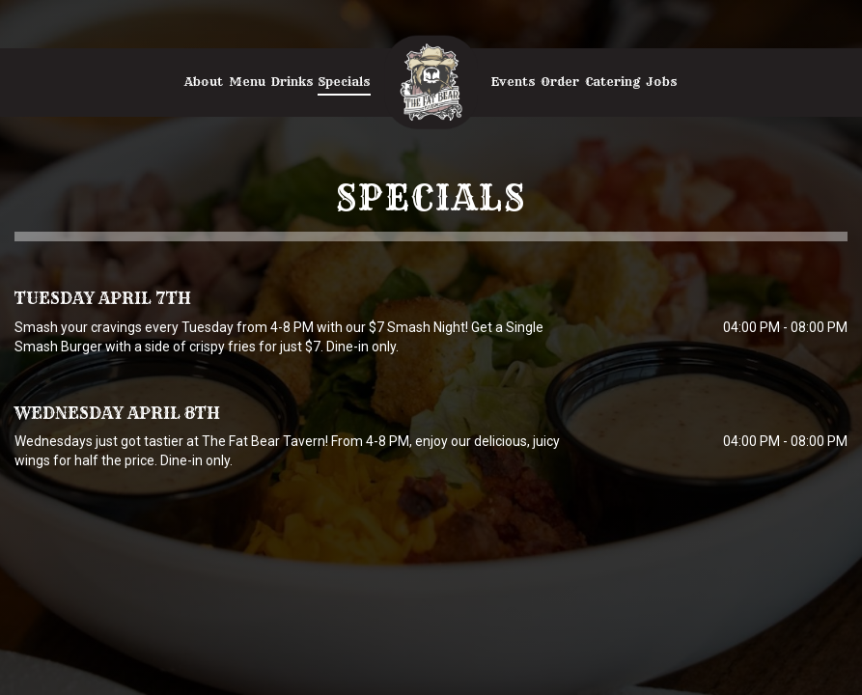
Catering (612, 81)
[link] (430, 82)
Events (513, 81)
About (203, 81)
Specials (344, 81)
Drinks (292, 81)
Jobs (661, 81)
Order (560, 81)
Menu (247, 81)
